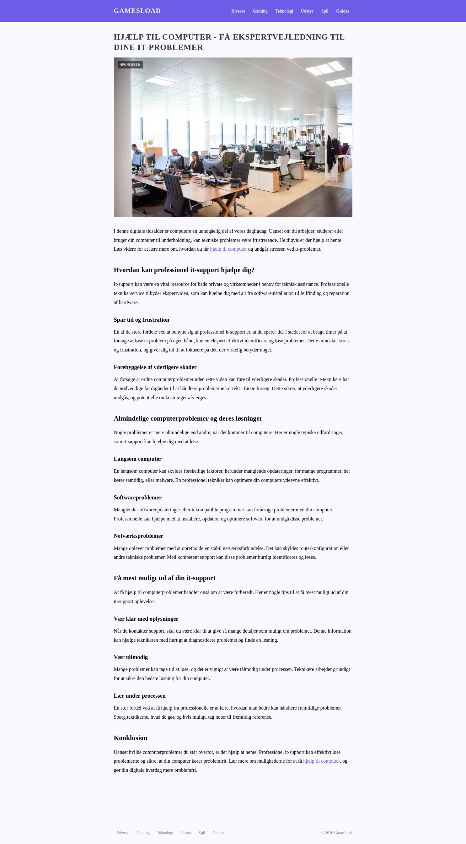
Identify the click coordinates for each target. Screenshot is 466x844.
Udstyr (307, 11)
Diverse (238, 11)
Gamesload (137, 10)
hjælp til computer (228, 249)
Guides (342, 11)
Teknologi (284, 11)
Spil (325, 11)
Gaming (260, 11)
